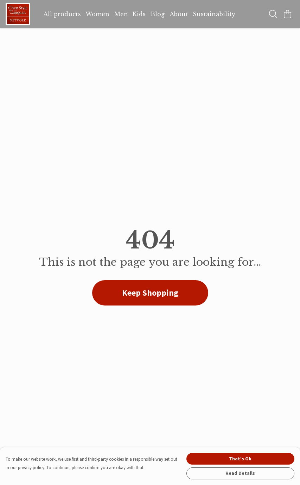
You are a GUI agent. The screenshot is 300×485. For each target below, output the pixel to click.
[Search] (273, 14)
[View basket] (287, 14)
